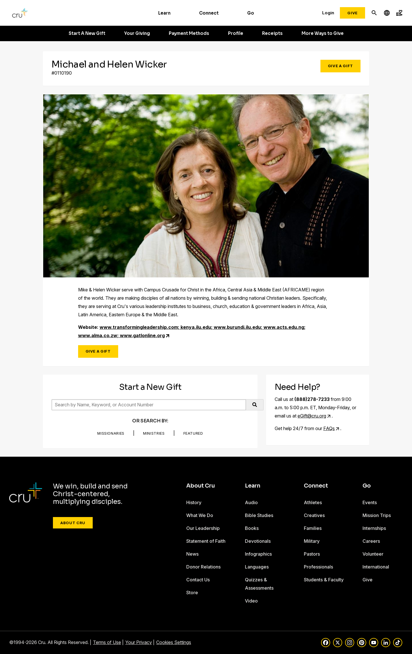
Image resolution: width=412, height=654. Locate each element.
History (193, 502)
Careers (371, 541)
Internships (374, 528)
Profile (235, 33)
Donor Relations (203, 567)
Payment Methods (189, 33)
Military (312, 541)
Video (251, 601)
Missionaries (110, 433)
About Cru (72, 522)
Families (313, 528)
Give (352, 13)
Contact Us (198, 580)
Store (192, 592)
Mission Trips (377, 515)
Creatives (314, 515)
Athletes (313, 502)
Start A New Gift (87, 33)
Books (252, 528)
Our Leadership (203, 528)
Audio (251, 502)
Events (370, 502)
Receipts (272, 33)
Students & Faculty (324, 580)
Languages (257, 567)
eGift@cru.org (312, 416)
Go (250, 13)
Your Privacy (138, 642)
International (376, 567)
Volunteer (373, 554)
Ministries (154, 433)
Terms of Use (107, 642)
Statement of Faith (205, 541)
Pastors (312, 554)
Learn (164, 13)
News (192, 554)
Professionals (318, 567)
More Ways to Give (323, 33)
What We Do (199, 515)
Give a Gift (340, 65)
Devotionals (258, 541)
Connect (209, 13)
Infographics (258, 554)
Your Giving (137, 33)
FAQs (329, 428)
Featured (193, 433)
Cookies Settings (173, 642)
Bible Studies (259, 515)
